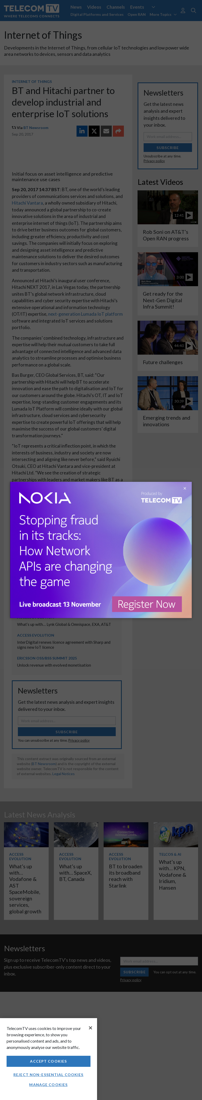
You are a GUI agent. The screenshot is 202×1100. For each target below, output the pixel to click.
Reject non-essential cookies (48, 1074)
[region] (48, 1059)
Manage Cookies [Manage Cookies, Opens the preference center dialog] (48, 1084)
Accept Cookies (48, 1061)
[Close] (90, 1028)
